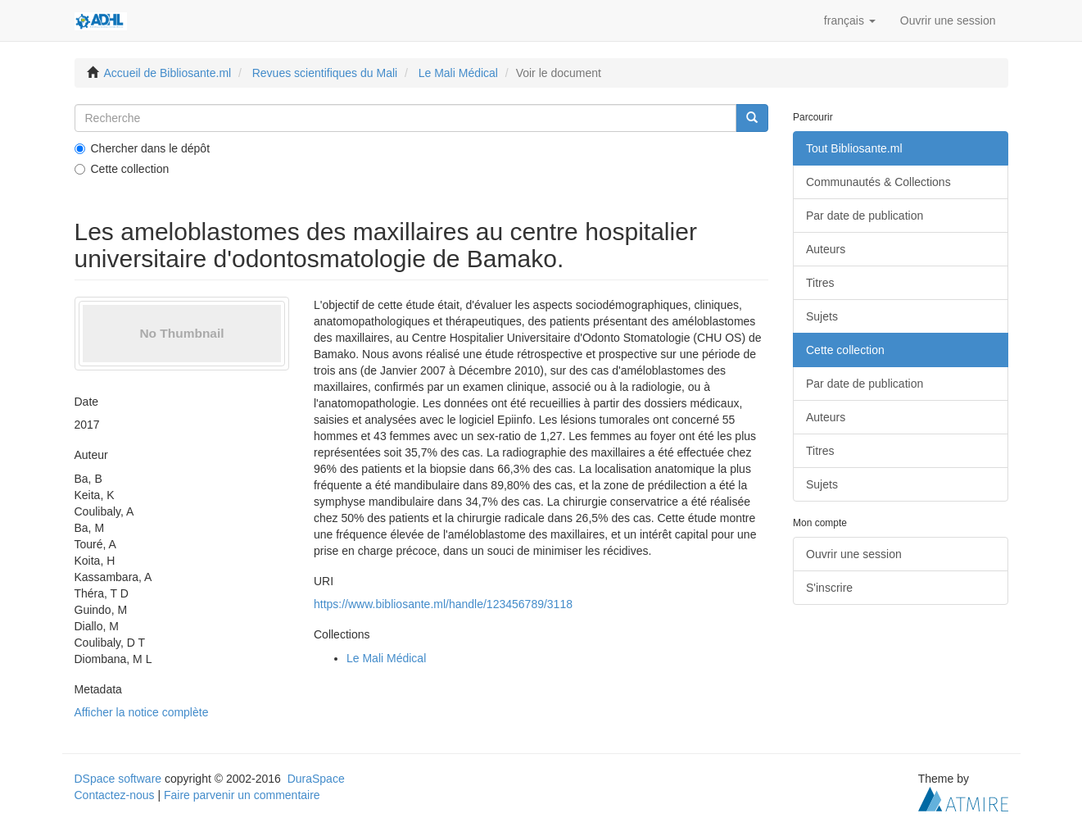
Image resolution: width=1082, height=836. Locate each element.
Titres (820, 282)
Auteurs (825, 249)
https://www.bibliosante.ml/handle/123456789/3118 (443, 604)
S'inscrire (829, 587)
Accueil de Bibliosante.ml (168, 73)
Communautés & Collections (878, 182)
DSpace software (118, 778)
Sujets (822, 316)
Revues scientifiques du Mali (324, 73)
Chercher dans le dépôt (143, 148)
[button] (850, 20)
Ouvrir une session (854, 554)
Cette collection (122, 168)
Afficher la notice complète (142, 712)
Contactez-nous (115, 795)
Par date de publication (864, 215)
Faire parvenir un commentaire (242, 795)
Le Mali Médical (458, 73)
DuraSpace (316, 778)
